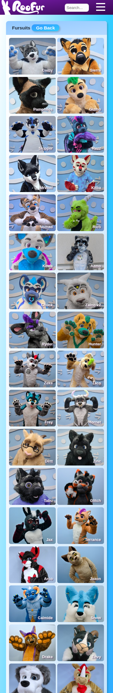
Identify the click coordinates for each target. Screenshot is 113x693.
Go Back (45, 27)
